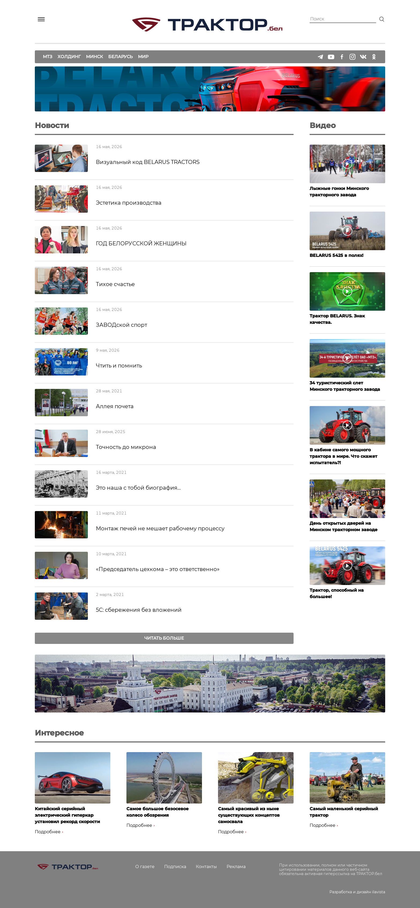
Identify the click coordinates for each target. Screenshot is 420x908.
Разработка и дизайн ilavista (357, 892)
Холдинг (69, 56)
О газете (145, 866)
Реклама (236, 866)
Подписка (175, 866)
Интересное (59, 733)
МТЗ (47, 56)
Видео (323, 125)
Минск (94, 56)
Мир (143, 56)
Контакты (206, 866)
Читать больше (164, 638)
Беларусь (120, 56)
